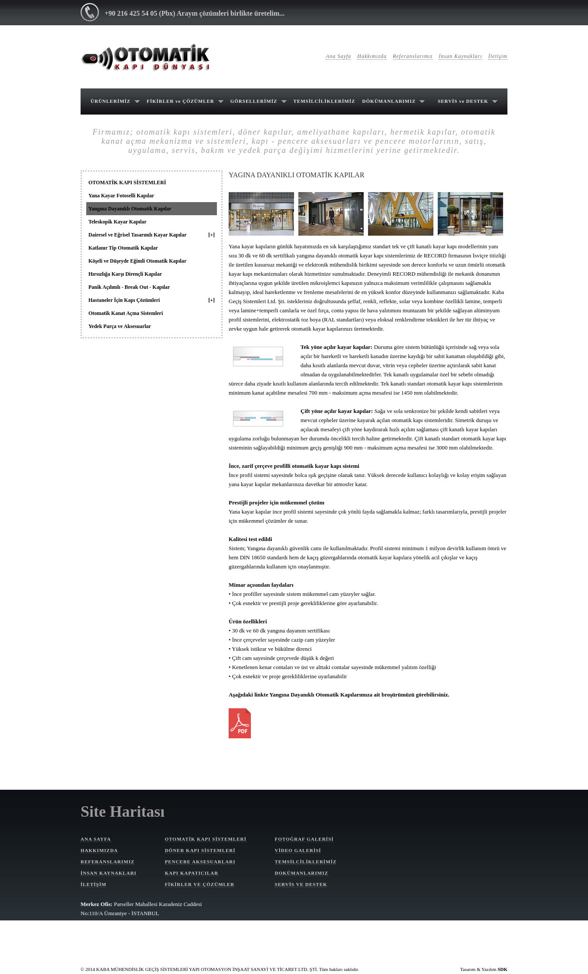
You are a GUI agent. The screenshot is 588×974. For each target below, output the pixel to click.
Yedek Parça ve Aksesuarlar (119, 326)
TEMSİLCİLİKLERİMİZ (324, 101)
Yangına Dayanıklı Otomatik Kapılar (129, 209)
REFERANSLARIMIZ (108, 861)
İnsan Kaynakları (460, 56)
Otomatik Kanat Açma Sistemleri (125, 313)
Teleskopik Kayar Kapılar (117, 222)
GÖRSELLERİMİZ (253, 101)
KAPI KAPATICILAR (191, 873)
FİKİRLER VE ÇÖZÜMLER (199, 884)
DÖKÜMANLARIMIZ (389, 101)
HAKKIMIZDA (99, 850)
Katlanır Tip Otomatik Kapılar (123, 248)
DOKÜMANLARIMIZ (301, 873)
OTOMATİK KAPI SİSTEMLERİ (127, 182)
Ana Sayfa (338, 56)
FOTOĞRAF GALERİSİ (304, 839)
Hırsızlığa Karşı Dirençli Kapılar (125, 274)
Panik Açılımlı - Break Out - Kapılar (129, 287)
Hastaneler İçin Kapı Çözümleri (151, 300)
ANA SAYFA (96, 839)
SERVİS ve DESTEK (463, 101)
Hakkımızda (371, 56)
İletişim (497, 56)
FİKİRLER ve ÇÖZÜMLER (180, 101)
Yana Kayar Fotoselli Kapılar (121, 196)
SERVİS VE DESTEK (301, 884)
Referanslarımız (413, 56)
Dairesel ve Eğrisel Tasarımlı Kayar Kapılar (151, 235)
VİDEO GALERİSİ (298, 850)
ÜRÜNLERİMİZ (111, 101)
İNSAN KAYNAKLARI (108, 873)
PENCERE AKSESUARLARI (200, 861)
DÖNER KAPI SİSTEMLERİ (200, 850)
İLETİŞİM (93, 884)
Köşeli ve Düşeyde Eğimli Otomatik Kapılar (137, 261)
